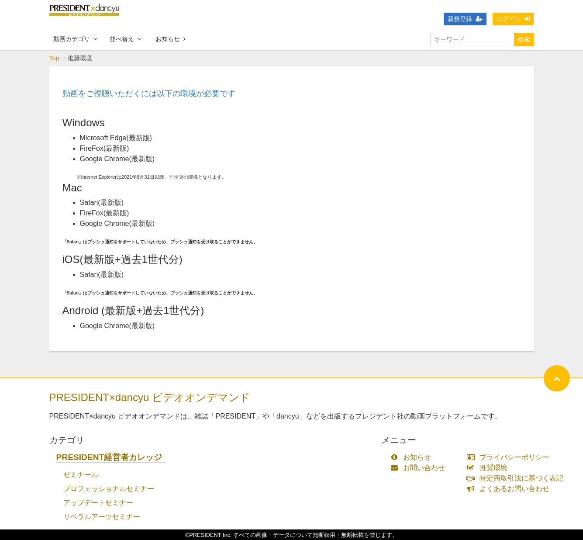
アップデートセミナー (98, 502)
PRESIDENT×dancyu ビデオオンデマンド (149, 397)
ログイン (513, 18)
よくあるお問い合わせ (509, 488)
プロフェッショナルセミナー (108, 488)
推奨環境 (488, 467)
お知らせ (170, 38)
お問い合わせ (419, 467)
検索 (524, 39)
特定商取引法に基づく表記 (516, 478)
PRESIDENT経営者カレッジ (109, 457)
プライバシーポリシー (509, 457)
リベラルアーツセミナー (101, 516)
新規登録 (465, 18)
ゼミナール (80, 474)
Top (54, 58)
